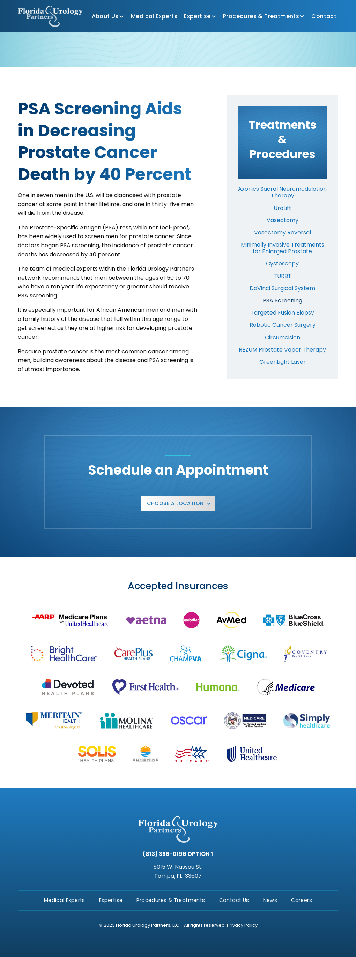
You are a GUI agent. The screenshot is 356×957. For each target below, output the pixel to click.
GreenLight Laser (282, 362)
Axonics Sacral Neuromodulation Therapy (282, 192)
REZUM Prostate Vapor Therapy (282, 350)
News (270, 900)
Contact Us (234, 900)
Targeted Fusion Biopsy (282, 313)
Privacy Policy (242, 925)
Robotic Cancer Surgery (283, 325)
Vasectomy (282, 220)
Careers (301, 900)
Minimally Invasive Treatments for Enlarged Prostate (282, 248)
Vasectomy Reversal (282, 232)
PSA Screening (282, 300)
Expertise (197, 16)
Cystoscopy (282, 263)
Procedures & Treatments (261, 16)
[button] (107, 16)
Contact (323, 16)
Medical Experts (154, 16)
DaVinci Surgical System (282, 288)
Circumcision (282, 337)
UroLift (282, 208)
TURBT (282, 276)
